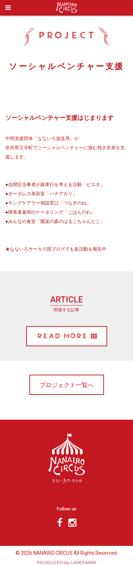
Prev (8, 97)
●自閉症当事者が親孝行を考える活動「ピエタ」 (55, 184)
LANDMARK (83, 562)
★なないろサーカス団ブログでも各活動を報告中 (55, 249)
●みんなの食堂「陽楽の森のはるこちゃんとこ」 (55, 221)
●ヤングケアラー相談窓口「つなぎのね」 (48, 203)
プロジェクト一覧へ (67, 385)
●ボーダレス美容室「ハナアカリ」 (41, 193)
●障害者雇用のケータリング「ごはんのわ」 (50, 212)
